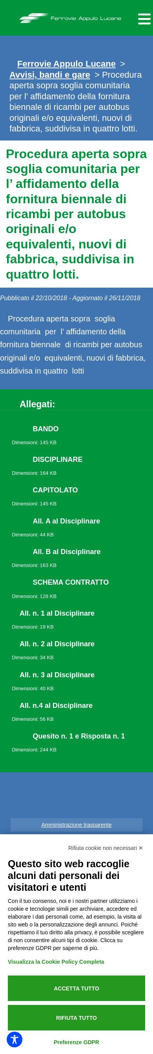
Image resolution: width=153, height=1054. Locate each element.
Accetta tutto (76, 988)
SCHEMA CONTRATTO (71, 582)
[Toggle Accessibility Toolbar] (14, 1039)
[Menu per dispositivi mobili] (143, 18)
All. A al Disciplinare (66, 521)
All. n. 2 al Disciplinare (57, 644)
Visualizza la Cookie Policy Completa (56, 962)
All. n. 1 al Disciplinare (57, 613)
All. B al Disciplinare (67, 552)
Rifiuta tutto (76, 1018)
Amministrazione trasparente (76, 825)
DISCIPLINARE (58, 459)
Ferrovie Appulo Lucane (76, 16)
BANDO (46, 429)
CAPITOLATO (55, 490)
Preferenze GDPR (76, 1042)
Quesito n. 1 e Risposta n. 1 (79, 736)
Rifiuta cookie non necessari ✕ (105, 848)
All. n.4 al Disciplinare (56, 705)
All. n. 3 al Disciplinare (57, 675)
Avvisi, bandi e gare (49, 75)
